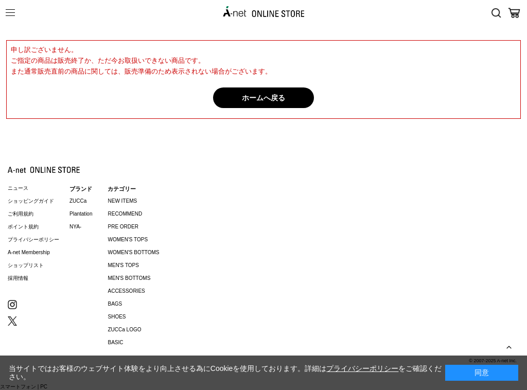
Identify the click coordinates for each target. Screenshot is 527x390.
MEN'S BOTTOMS (129, 278)
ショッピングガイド (31, 201)
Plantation (80, 214)
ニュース (18, 188)
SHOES (117, 317)
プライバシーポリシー (33, 239)
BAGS (115, 304)
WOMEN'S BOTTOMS (133, 252)
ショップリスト (26, 265)
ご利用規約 (20, 214)
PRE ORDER (123, 226)
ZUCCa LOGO (124, 329)
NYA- (75, 226)
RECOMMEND (125, 214)
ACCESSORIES (126, 291)
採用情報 (18, 278)
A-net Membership (29, 252)
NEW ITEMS (122, 201)
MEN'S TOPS (123, 265)
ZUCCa (77, 201)
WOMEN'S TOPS (128, 239)
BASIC (115, 342)
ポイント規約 (23, 226)
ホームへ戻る (263, 98)
